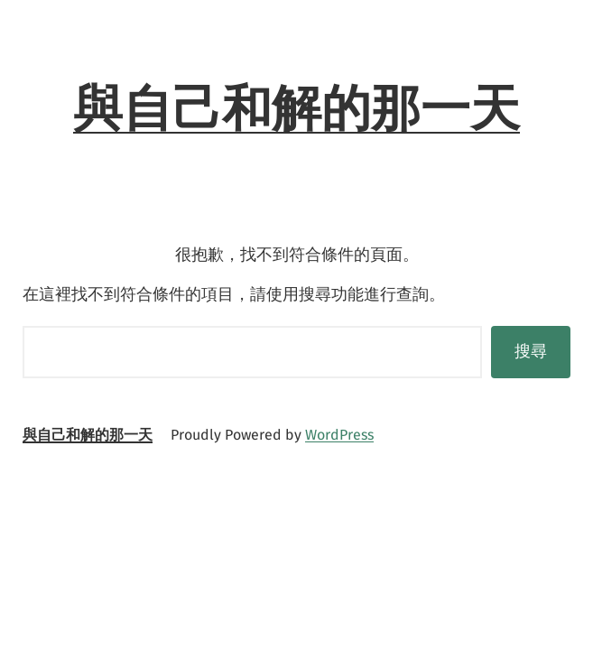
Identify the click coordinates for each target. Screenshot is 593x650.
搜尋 (530, 351)
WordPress (339, 434)
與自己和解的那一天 (296, 108)
